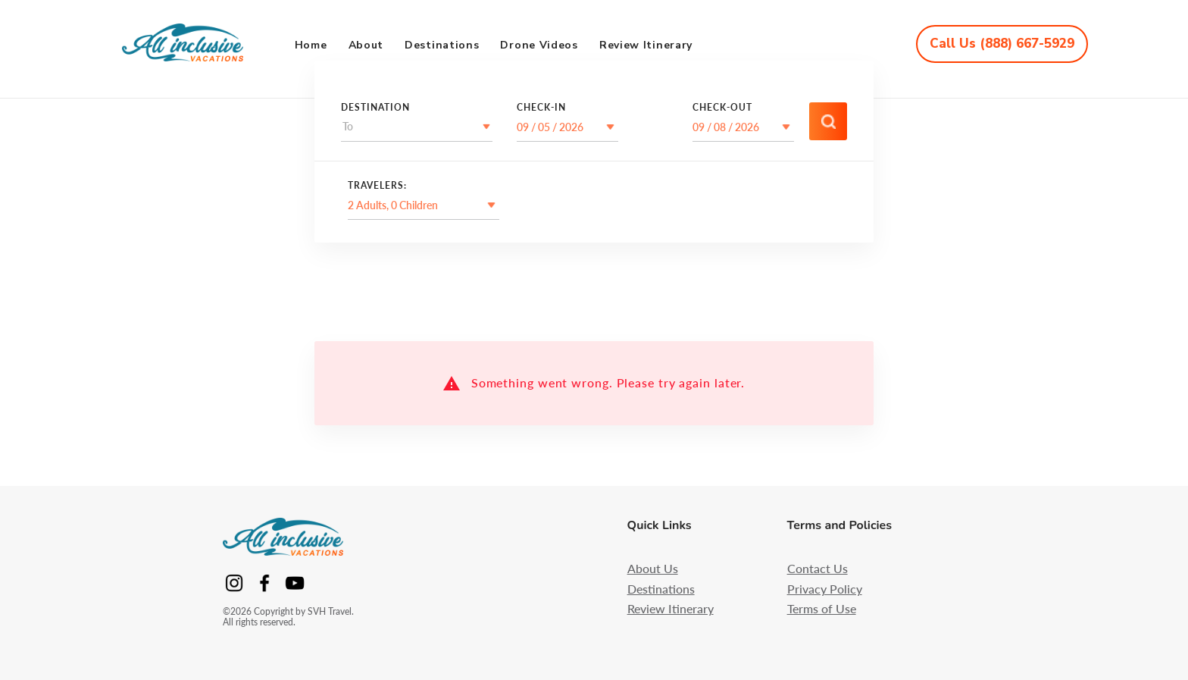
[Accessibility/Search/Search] (828, 121)
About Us (652, 568)
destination (375, 107)
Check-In (541, 107)
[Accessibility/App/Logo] (193, 44)
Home (311, 45)
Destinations (442, 45)
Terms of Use (821, 609)
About (366, 45)
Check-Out (722, 107)
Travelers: (377, 185)
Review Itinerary (645, 45)
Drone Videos (538, 45)
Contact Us (817, 568)
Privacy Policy (824, 589)
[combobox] (343, 127)
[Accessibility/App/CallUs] (1002, 44)
